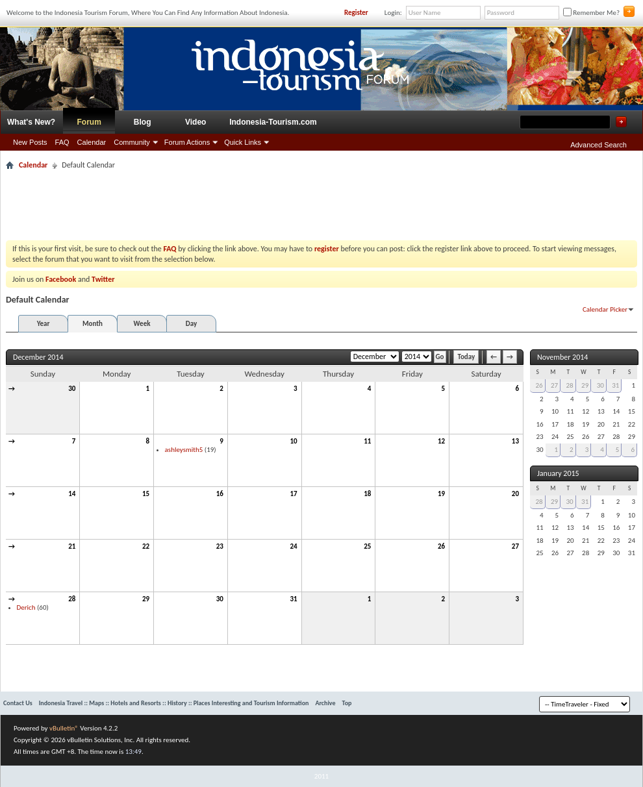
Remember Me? (591, 12)
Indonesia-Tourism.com (272, 122)
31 (293, 599)
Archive (325, 703)
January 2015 (558, 473)
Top (347, 703)
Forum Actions (187, 142)
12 (441, 441)
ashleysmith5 (184, 449)
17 (293, 494)
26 (441, 546)
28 (71, 599)
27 (515, 546)
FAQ (62, 142)
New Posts (30, 142)
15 (145, 494)
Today (466, 357)
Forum (89, 122)
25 (367, 546)
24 (293, 546)
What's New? (31, 122)
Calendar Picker (605, 309)
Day (191, 323)
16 (219, 494)
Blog (142, 122)
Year (43, 323)
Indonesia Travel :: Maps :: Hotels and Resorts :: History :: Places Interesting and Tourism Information (174, 703)
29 (145, 599)
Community (132, 142)
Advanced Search (598, 145)
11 (367, 441)
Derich (26, 607)
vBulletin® (64, 728)
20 (515, 494)
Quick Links (242, 142)
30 (71, 388)
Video (195, 122)
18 (367, 494)
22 (145, 546)
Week (142, 323)
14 (71, 494)
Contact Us (17, 703)
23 (219, 546)
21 (71, 546)
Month (92, 323)
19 (441, 494)
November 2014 (562, 357)
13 (515, 441)
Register (356, 12)
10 (293, 441)
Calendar (92, 142)
